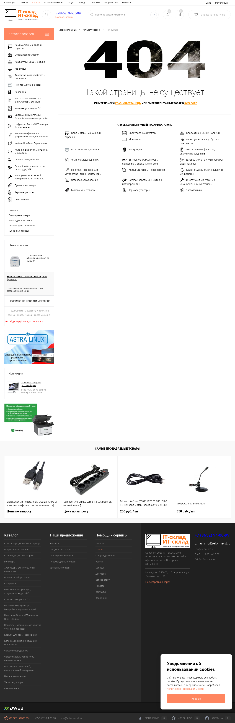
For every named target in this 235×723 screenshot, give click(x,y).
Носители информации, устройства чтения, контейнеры (83, 171)
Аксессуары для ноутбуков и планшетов (199, 141)
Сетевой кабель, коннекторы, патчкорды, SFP (142, 181)
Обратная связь (17, 718)
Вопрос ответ (96, 2)
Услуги (55, 2)
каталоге (190, 103)
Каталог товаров (29, 34)
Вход (208, 2)
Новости (111, 2)
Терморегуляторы (136, 190)
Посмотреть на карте (157, 582)
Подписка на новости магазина (29, 301)
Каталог (21, 2)
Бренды (67, 2)
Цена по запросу (19, 511)
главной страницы (128, 103)
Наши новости (18, 245)
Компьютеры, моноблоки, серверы (83, 134)
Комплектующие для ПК (82, 160)
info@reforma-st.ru (217, 543)
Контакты (125, 2)
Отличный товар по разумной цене (31, 384)
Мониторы (131, 139)
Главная (8, 2)
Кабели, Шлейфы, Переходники (143, 170)
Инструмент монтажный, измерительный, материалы (197, 181)
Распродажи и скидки (20, 220)
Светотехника (191, 190)
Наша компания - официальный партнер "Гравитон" (27, 278)
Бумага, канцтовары (80, 190)
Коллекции (16, 373)
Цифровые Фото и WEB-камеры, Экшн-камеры (201, 161)
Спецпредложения (38, 2)
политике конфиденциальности (185, 688)
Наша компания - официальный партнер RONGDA (38, 258)
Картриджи (132, 150)
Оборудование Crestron (139, 133)
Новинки (13, 210)
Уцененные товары (19, 230)
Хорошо (196, 698)
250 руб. (129, 511)
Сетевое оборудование (81, 180)
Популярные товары (19, 215)
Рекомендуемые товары (22, 225)
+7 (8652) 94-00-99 (67, 13)
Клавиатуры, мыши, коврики (200, 133)
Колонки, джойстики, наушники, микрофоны (201, 171)
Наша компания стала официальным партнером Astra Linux (25, 289)
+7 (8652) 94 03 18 (45, 718)
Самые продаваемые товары (117, 448)
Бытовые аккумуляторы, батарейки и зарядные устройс (140, 161)
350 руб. (186, 511)
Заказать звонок (64, 17)
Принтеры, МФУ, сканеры (82, 150)
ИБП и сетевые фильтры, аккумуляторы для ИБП (197, 151)
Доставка (80, 2)
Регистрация (222, 2)
